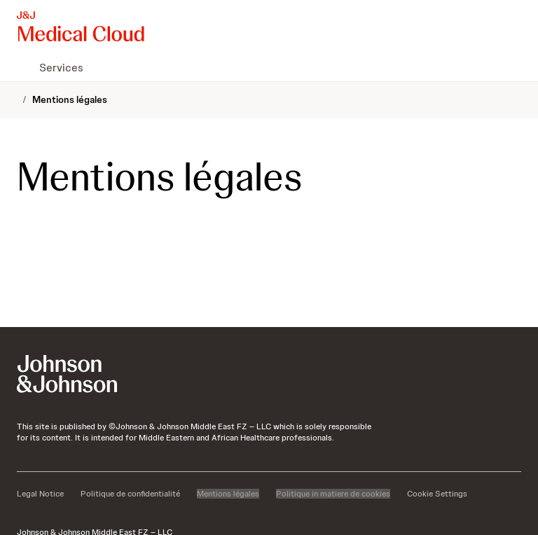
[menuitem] (22, 67)
